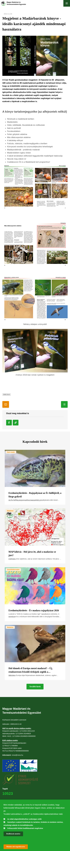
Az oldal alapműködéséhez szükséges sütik (24, 819)
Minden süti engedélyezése (15, 847)
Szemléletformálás (13, 569)
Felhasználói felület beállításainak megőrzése (25, 828)
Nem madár (11, 452)
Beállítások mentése (13, 834)
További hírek (35, 687)
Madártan (10, 511)
